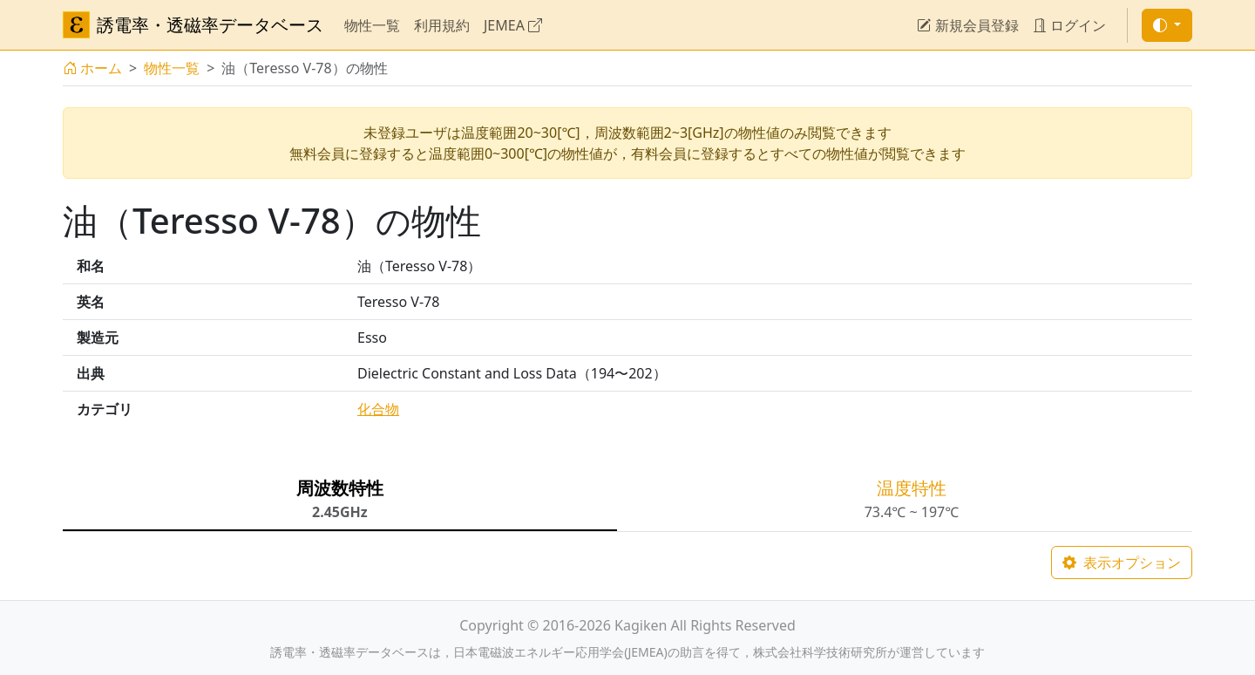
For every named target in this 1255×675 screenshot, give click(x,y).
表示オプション (1121, 562)
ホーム (92, 68)
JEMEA (513, 25)
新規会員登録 (967, 25)
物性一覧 (372, 25)
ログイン (1069, 25)
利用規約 (442, 25)
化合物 (378, 409)
